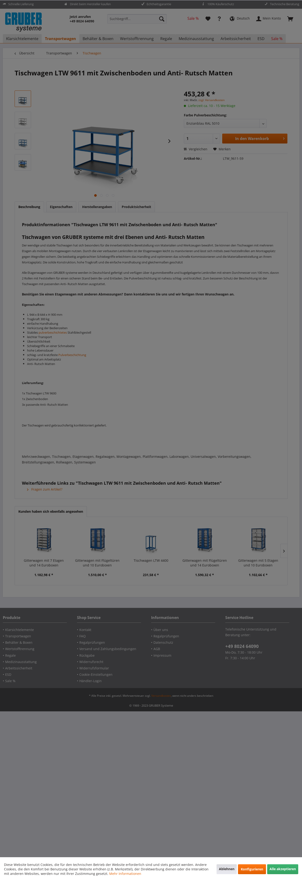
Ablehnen (226, 869)
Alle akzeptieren (283, 869)
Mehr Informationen (125, 873)
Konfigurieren (252, 869)
